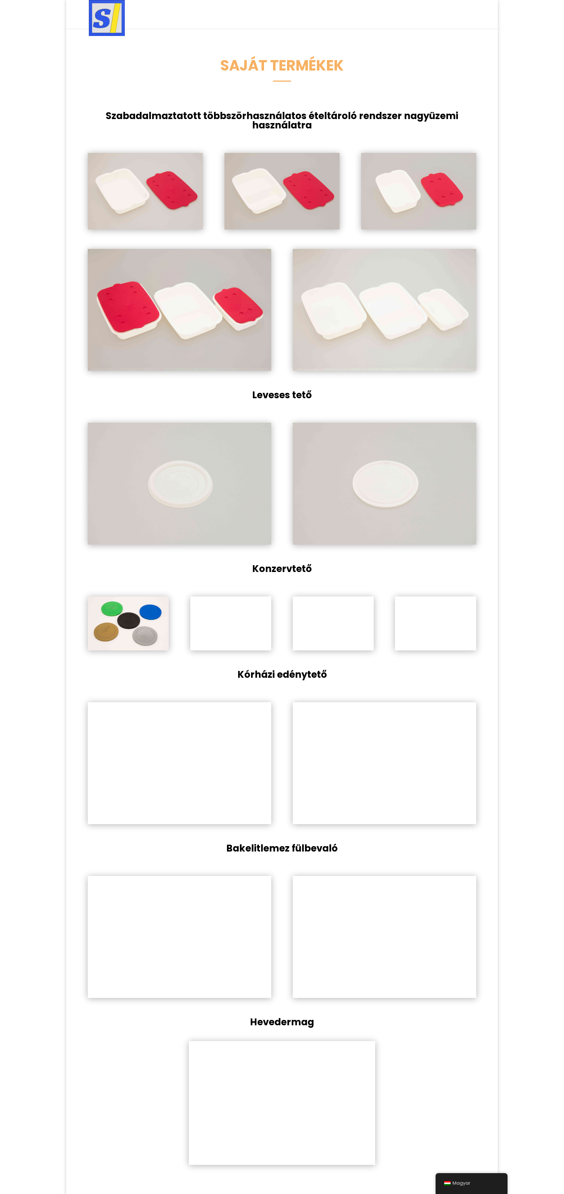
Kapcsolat (460, 15)
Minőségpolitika (335, 15)
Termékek (282, 15)
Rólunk (426, 15)
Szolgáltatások (229, 15)
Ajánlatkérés (388, 15)
